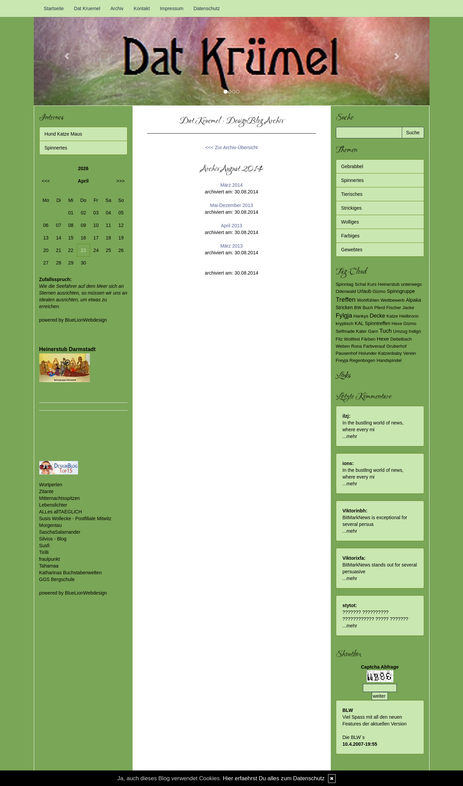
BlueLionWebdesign (86, 320)
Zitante (46, 491)
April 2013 (231, 225)
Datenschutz (206, 8)
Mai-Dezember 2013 (231, 205)
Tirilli (44, 552)
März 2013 (231, 246)
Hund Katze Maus (63, 134)
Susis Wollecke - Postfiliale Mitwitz (75, 518)
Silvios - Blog (53, 538)
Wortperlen (50, 484)
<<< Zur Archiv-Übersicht (231, 147)
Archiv (116, 8)
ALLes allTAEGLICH (60, 511)
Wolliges (350, 222)
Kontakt (141, 8)
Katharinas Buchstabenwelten (70, 572)
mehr (351, 436)
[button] (63, 53)
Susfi (44, 545)
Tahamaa (49, 566)
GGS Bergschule (57, 579)
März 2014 (231, 185)
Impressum (171, 8)
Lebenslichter (53, 505)
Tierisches (352, 194)
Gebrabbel (352, 166)
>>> (120, 181)
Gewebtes (352, 249)
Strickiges (351, 208)
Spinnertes (56, 148)
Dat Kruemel (87, 8)
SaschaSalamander (59, 532)
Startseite (54, 8)
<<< (46, 181)
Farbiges (350, 235)
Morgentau (50, 525)
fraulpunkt (49, 559)
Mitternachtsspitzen (59, 498)
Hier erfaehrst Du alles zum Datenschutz (274, 778)
